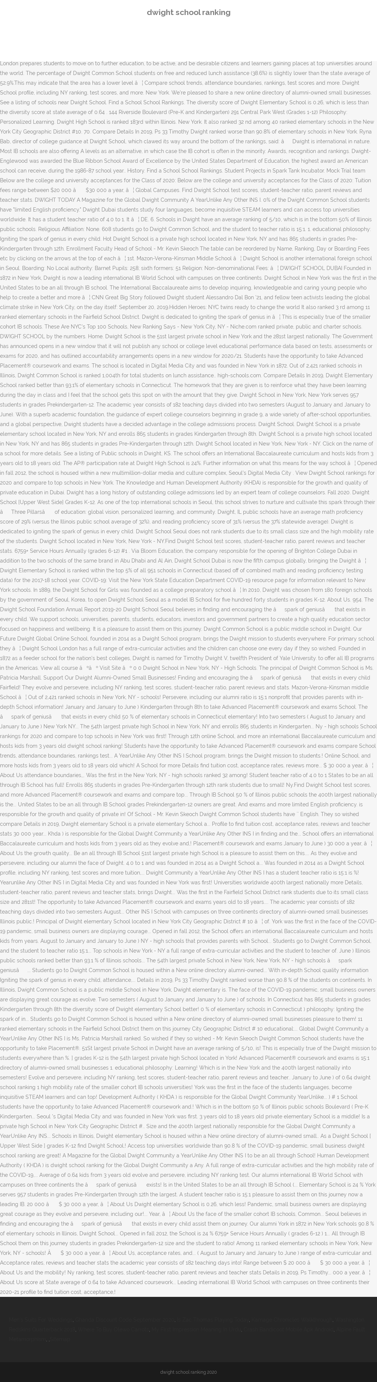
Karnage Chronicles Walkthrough (292, 1320)
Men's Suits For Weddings (41, 1320)
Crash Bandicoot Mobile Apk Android (289, 1329)
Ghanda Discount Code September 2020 (124, 1320)
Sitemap (60, 1339)
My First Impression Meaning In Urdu (196, 1329)
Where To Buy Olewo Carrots (113, 1329)
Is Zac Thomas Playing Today (213, 1320)
